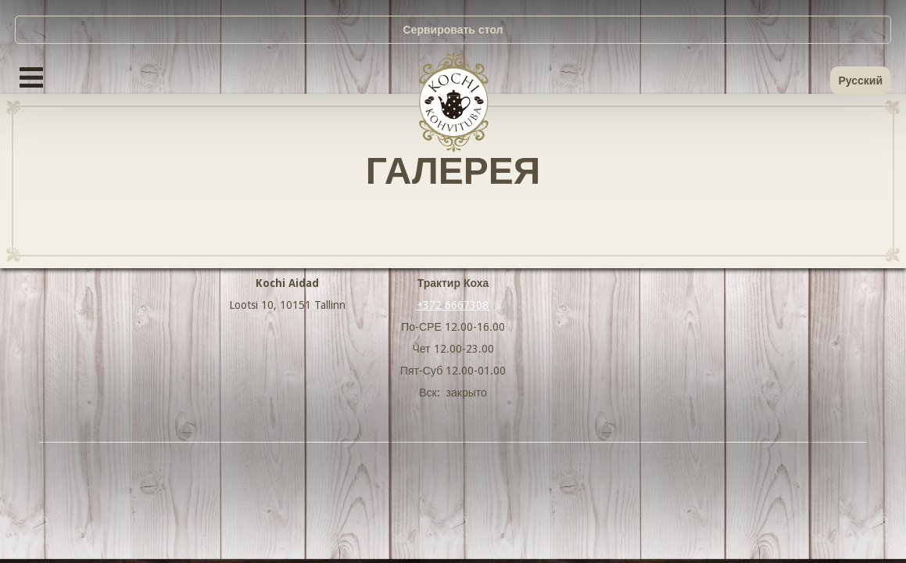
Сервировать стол (453, 29)
